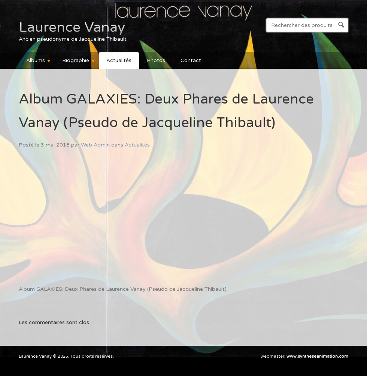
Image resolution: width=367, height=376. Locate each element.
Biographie (75, 61)
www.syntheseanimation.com (317, 356)
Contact (191, 60)
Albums (35, 61)
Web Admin (95, 145)
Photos (156, 60)
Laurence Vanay (72, 27)
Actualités (118, 60)
